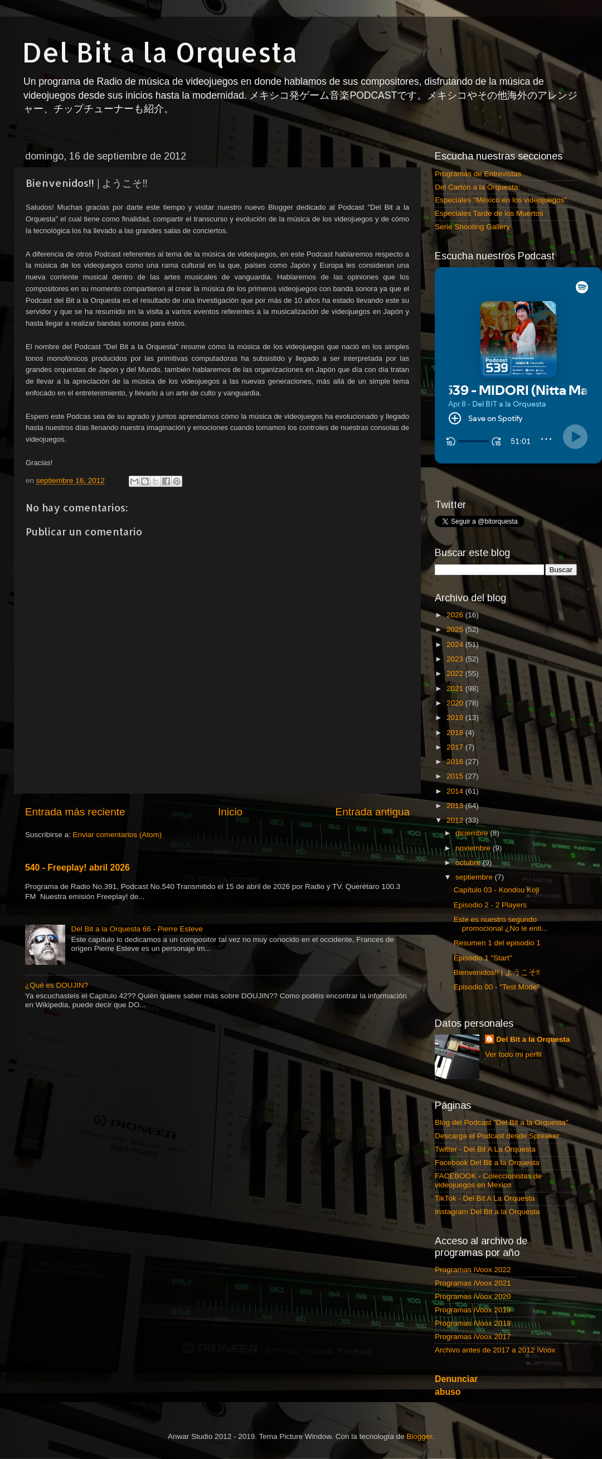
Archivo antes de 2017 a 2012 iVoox (495, 1350)
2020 (455, 703)
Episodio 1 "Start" (483, 958)
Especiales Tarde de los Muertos (489, 213)
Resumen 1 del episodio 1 (497, 943)
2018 (455, 732)
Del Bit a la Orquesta (160, 52)
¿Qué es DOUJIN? (56, 985)
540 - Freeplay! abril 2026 (77, 867)
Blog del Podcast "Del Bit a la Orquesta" (501, 1122)
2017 (455, 747)
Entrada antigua (373, 812)
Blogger (419, 1436)
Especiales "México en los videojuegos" (501, 200)
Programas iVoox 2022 (473, 1269)
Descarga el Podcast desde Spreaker (497, 1136)
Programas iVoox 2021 (473, 1283)
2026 (455, 615)
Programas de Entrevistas (478, 174)
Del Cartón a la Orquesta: (477, 187)
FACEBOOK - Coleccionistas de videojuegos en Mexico (488, 1180)
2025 (455, 629)
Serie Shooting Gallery (472, 227)
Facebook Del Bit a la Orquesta (487, 1162)
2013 (455, 805)
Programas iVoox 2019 (473, 1310)
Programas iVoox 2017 (473, 1336)
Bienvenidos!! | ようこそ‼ (497, 972)
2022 (455, 673)
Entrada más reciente (75, 812)
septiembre (475, 877)
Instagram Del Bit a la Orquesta (487, 1211)
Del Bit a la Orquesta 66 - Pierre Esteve (136, 929)
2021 (455, 688)
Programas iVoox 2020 (473, 1296)
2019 (455, 717)
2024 (455, 644)
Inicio (230, 812)
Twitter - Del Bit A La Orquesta (485, 1149)
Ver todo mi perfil (513, 1054)
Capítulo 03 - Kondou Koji (497, 890)
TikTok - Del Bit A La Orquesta (485, 1198)
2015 (455, 776)
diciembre (472, 833)
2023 (455, 659)
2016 (455, 761)
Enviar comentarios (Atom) (117, 834)
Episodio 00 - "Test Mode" (497, 987)
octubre (469, 862)
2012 (455, 820)
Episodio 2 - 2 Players (490, 905)
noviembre (474, 848)
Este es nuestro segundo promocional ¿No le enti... (501, 924)
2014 (455, 791)
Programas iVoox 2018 (473, 1323)
